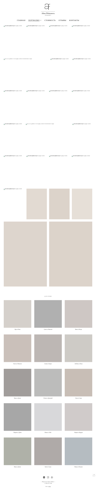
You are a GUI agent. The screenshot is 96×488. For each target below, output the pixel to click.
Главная (21, 20)
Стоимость (50, 20)
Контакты (74, 20)
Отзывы (62, 20)
